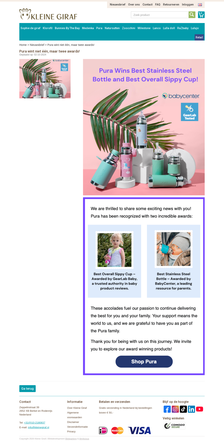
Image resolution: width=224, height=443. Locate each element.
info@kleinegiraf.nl (38, 427)
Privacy (71, 431)
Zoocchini (128, 28)
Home (23, 44)
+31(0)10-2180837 (34, 422)
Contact (147, 4)
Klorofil (47, 28)
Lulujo (195, 28)
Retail (199, 37)
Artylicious (84, 438)
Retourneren (171, 4)
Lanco (157, 28)
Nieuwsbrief (117, 4)
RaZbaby (183, 28)
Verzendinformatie (77, 426)
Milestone (144, 28)
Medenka (88, 28)
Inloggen (188, 4)
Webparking (71, 438)
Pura (99, 28)
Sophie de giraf (30, 28)
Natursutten (112, 28)
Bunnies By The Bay (67, 28)
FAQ (157, 4)
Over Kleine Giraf (77, 407)
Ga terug (27, 388)
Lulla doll (169, 28)
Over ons (134, 4)
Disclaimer (73, 422)
